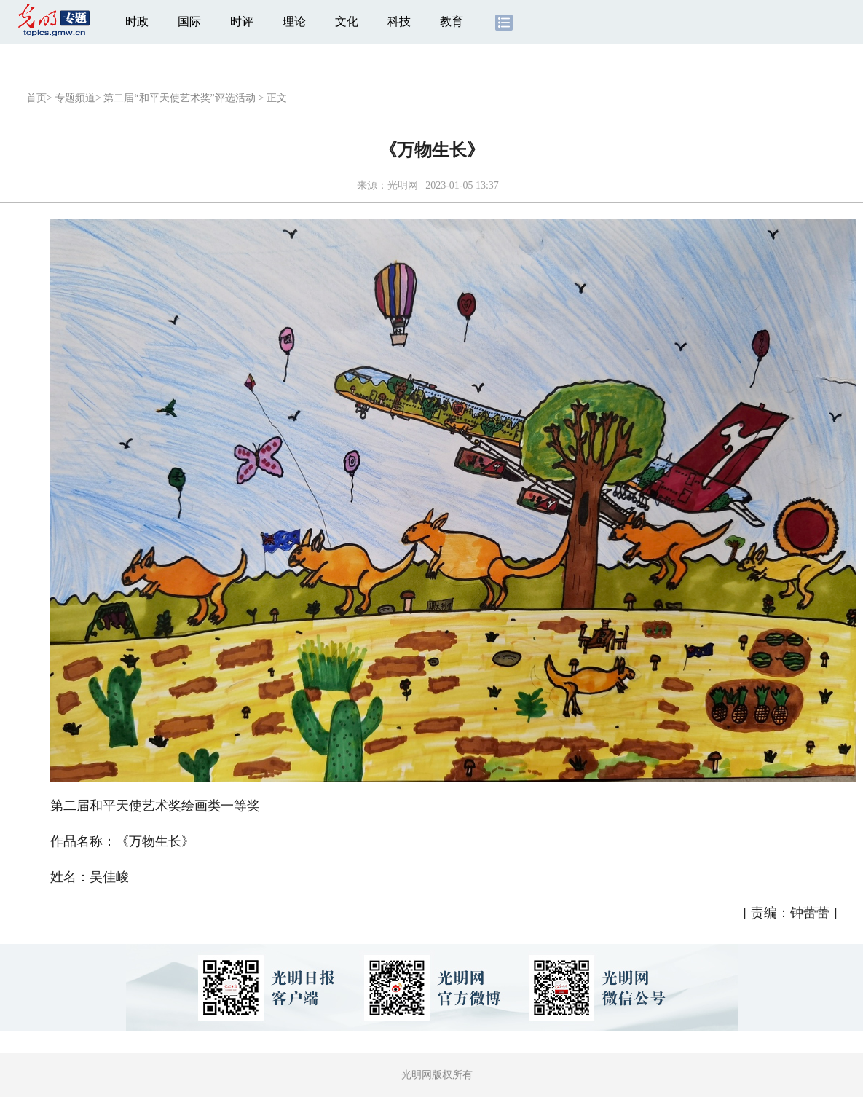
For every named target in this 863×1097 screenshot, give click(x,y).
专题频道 (75, 98)
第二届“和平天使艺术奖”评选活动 (179, 98)
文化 (346, 21)
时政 (137, 21)
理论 (294, 21)
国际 (189, 21)
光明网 (402, 185)
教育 (451, 21)
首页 (36, 98)
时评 (241, 21)
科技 (399, 21)
